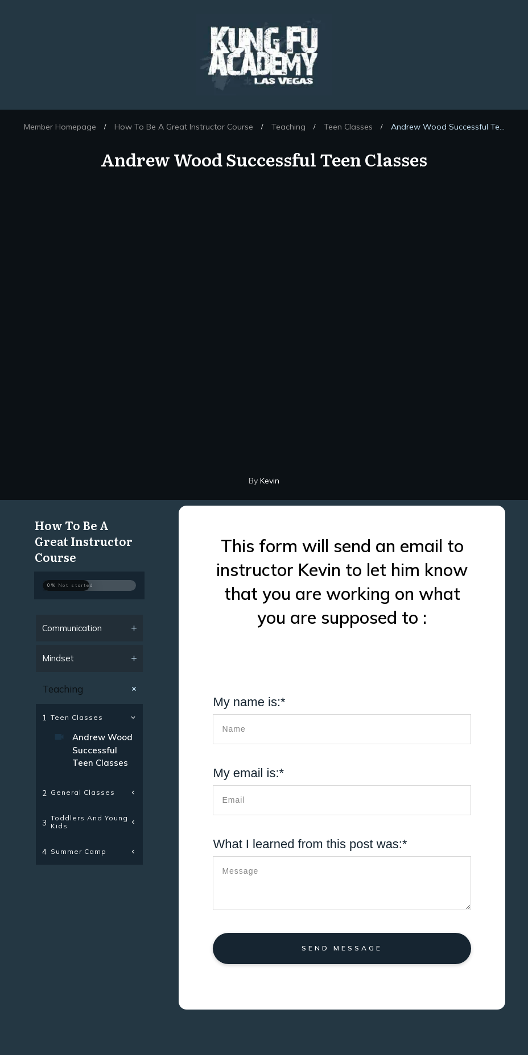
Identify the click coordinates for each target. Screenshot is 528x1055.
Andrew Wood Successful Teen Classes (102, 750)
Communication (72, 628)
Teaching (62, 689)
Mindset (58, 658)
